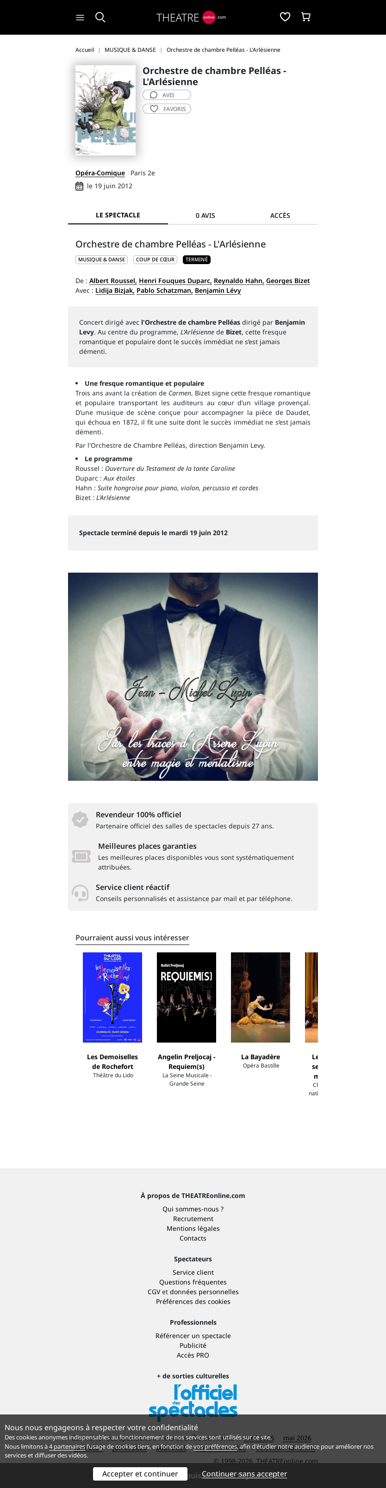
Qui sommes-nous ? (193, 1208)
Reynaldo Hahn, (239, 280)
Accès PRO (193, 1355)
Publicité (193, 1345)
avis (162, 95)
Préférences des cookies (193, 1301)
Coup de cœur (155, 259)
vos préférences (215, 1446)
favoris (168, 109)
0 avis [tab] (205, 215)
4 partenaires (67, 1446)
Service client (193, 1272)
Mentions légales (193, 1228)
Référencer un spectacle (193, 1335)
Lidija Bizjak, (115, 290)
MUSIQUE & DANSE (101, 259)
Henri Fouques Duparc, (175, 280)
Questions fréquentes (193, 1282)
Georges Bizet (288, 280)
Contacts (193, 1238)
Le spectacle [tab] (118, 214)
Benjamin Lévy (218, 290)
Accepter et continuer (140, 1474)
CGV (154, 1291)
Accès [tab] (280, 215)
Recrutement (193, 1218)
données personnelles (204, 1291)
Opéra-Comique (100, 172)
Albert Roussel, (113, 280)
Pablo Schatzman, (165, 290)
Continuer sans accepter (244, 1474)
